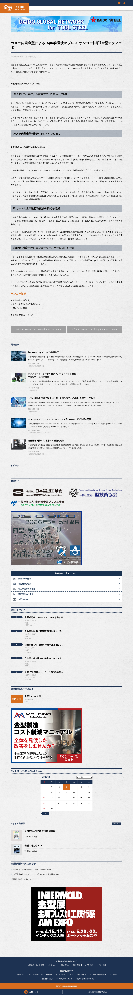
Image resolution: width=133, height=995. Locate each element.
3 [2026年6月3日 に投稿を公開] (66, 787)
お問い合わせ (24, 599)
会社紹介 (20, 975)
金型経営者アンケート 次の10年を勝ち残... (45, 617)
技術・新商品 (30, 57)
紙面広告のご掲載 (26, 594)
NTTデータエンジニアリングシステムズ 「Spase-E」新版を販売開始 (59, 419)
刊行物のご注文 (25, 584)
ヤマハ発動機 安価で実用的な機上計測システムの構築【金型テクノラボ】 (61, 398)
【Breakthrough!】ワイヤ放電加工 (43, 352)
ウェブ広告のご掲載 (26, 589)
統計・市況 (76, 965)
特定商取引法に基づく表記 (85, 979)
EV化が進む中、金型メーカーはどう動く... (44, 645)
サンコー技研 (18, 293)
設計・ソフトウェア (43, 433)
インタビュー (52, 965)
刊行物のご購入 (47, 979)
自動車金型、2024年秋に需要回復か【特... (44, 631)
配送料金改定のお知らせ (21, 879)
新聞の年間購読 (25, 579)
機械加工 (40, 366)
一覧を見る (116, 824)
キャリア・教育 (88, 965)
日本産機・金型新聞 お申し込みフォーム (103, 975)
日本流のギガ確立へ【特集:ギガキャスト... (44, 658)
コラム (27, 702)
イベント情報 (101, 965)
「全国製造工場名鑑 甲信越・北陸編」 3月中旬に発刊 (31, 869)
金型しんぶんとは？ (34, 696)
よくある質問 (60, 975)
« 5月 (45, 813)
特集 (42, 965)
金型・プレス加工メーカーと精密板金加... (44, 672)
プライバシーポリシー (35, 975)
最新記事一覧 (33, 965)
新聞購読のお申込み (97, 992)
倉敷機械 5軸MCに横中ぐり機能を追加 (46, 441)
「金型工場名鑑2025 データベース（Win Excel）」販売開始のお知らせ (37, 874)
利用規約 (49, 975)
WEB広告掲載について (64, 979)
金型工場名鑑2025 (33, 845)
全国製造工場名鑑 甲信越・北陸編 (40, 831)
